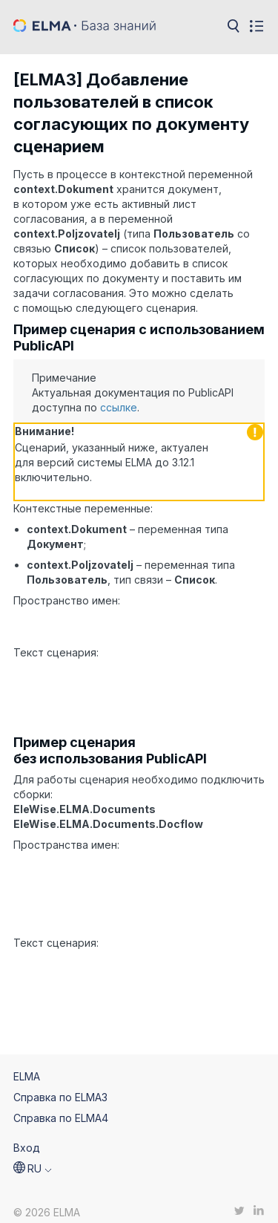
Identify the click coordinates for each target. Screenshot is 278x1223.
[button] (32, 1157)
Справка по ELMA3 (60, 1086)
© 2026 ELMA (46, 1202)
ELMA (26, 1065)
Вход (26, 1136)
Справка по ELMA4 (60, 1106)
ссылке (118, 407)
